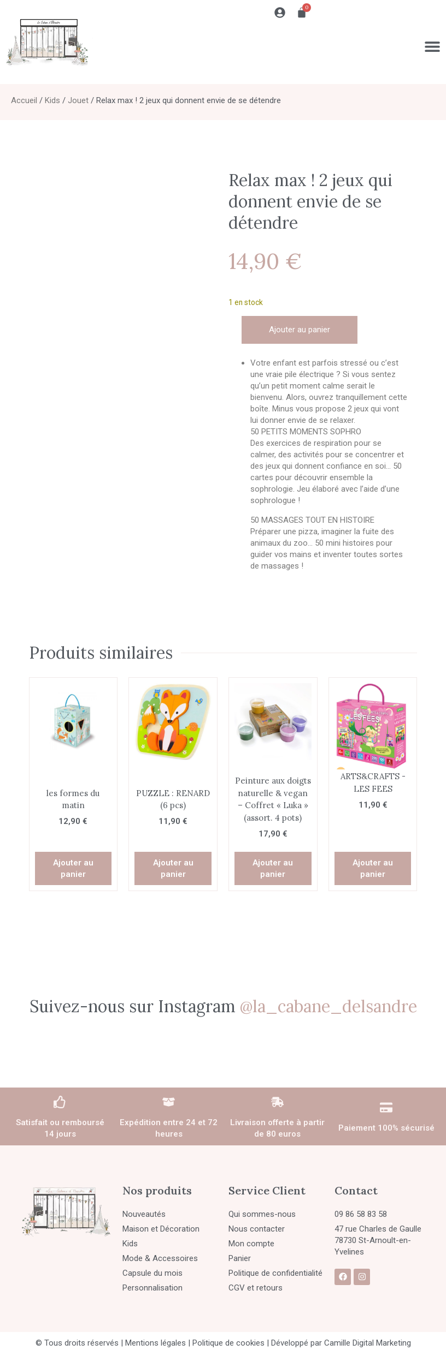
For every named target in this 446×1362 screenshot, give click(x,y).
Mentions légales (155, 1343)
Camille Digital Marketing (367, 1343)
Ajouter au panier (299, 329)
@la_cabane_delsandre (328, 1006)
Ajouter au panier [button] (73, 868)
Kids (52, 100)
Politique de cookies (228, 1343)
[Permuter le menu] (432, 46)
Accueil (24, 100)
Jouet (78, 100)
